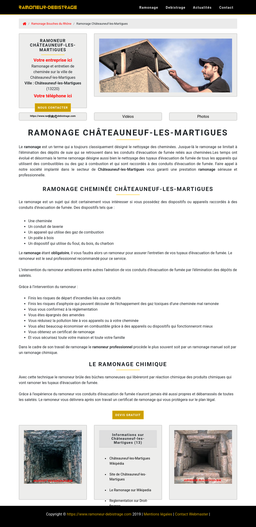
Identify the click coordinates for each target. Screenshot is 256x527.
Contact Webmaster (191, 514)
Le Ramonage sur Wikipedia (130, 490)
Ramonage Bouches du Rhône (51, 23)
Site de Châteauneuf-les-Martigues (127, 477)
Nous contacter (53, 107)
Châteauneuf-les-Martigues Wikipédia (129, 461)
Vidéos (128, 116)
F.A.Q (53, 116)
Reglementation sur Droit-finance (128, 503)
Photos (203, 116)
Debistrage (176, 8)
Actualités (202, 8)
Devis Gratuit (128, 415)
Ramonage (148, 8)
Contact (226, 8)
